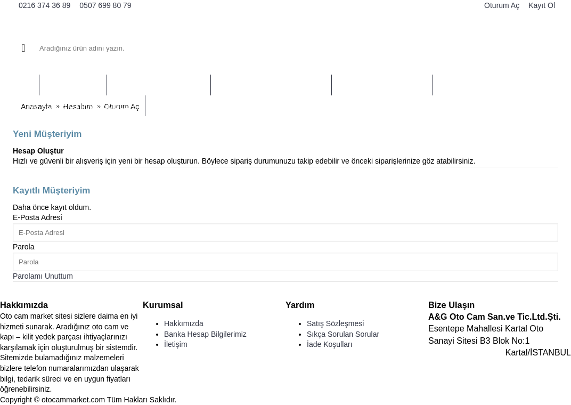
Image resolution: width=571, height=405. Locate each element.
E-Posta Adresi (37, 217)
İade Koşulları (330, 344)
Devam (31, 176)
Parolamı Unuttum (43, 276)
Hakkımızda (183, 323)
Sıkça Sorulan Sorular (343, 334)
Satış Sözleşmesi (335, 323)
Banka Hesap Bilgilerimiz (205, 334)
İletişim (175, 344)
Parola (23, 246)
